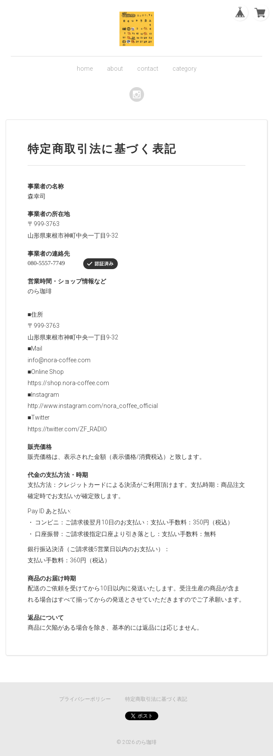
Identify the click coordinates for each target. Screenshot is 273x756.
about (115, 68)
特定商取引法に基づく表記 (156, 699)
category (185, 68)
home (85, 68)
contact (147, 68)
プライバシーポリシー (85, 699)
